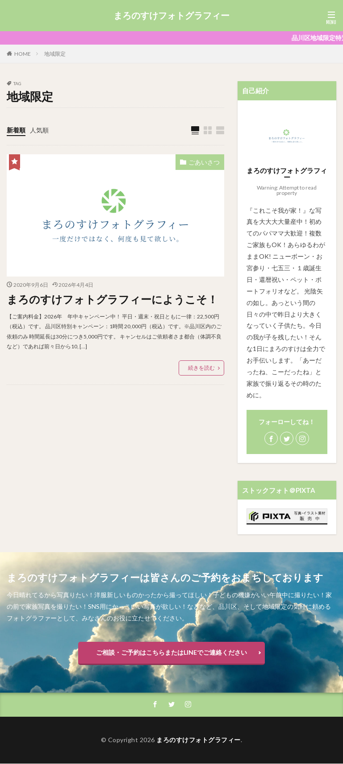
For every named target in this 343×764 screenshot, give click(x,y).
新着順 (16, 130)
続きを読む (201, 367)
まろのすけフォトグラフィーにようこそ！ (112, 299)
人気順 (39, 130)
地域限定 (55, 53)
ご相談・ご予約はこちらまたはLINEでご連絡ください (171, 652)
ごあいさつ (204, 162)
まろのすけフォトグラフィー (171, 15)
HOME (22, 53)
